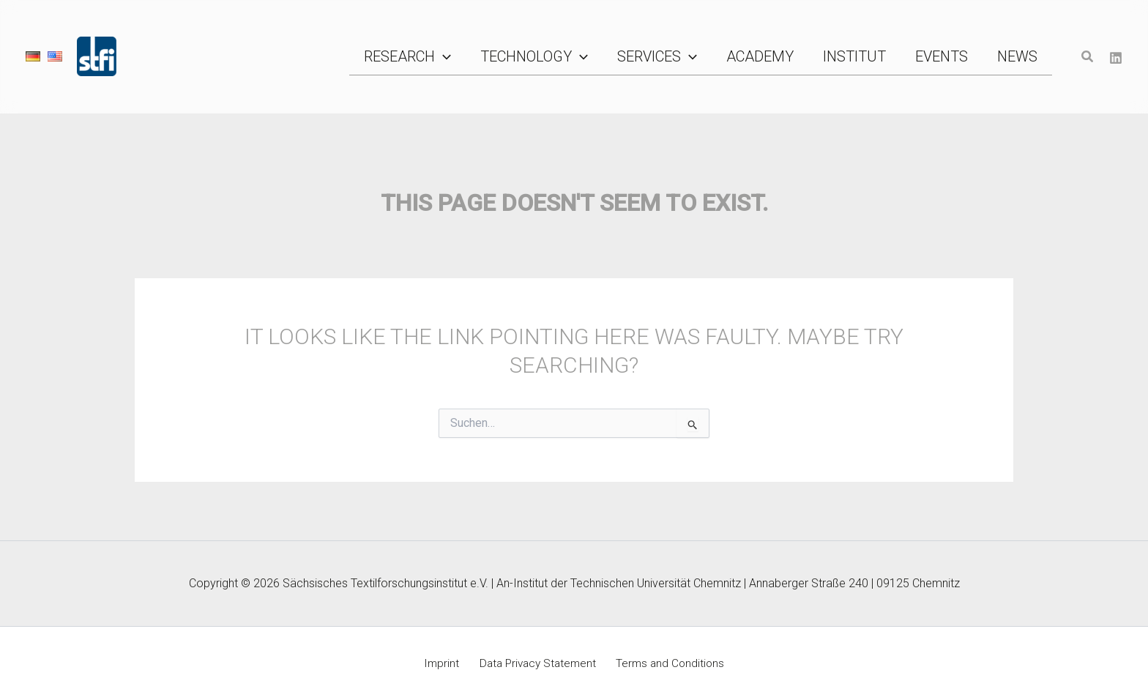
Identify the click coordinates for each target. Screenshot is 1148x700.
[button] (529, 56)
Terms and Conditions (664, 663)
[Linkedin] (1115, 57)
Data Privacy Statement (536, 663)
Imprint (445, 663)
